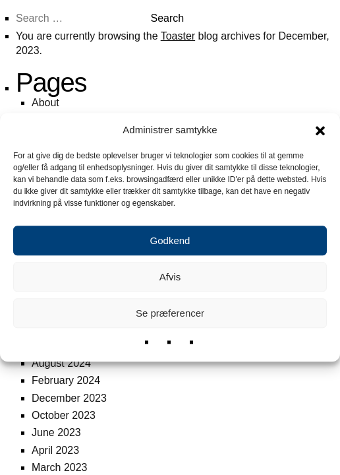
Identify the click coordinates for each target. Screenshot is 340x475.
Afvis (170, 276)
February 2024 (66, 380)
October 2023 (64, 415)
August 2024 (61, 363)
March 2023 (60, 467)
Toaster (178, 36)
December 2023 (69, 398)
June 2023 (56, 432)
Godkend (170, 240)
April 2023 (55, 450)
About (45, 102)
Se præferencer (170, 313)
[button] (320, 130)
